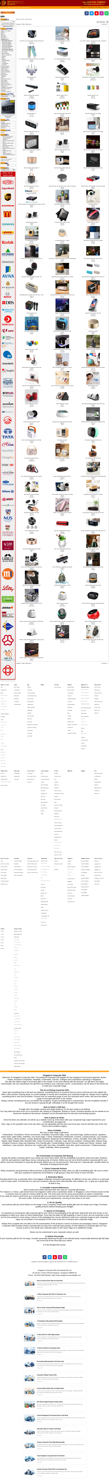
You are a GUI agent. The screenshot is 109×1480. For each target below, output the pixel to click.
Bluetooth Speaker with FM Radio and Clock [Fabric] (93, 131)
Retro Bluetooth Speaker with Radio (62, 458)
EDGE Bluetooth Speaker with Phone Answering (93, 240)
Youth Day (96, 705)
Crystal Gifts (16, 927)
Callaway (15, 886)
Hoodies (2, 694)
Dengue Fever (4, 752)
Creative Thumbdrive (85, 817)
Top (1, 7)
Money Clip (43, 767)
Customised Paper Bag (32, 692)
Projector (4, 56)
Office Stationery (71, 840)
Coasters (69, 692)
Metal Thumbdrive (84, 831)
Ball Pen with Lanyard (98, 750)
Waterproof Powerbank (18, 823)
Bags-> (3, 33)
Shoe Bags (29, 711)
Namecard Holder (44, 771)
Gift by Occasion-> (5, 66)
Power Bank (16, 813)
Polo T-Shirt (3, 714)
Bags (28, 684)
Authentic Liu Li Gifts (18, 867)
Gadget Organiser (31, 701)
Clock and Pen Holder (45, 754)
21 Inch (2, 869)
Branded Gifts (16, 871)
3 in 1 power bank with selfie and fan (62, 41)
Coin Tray (42, 832)
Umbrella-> (3, 90)
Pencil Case (29, 709)
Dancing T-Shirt (4, 712)
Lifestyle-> (3, 73)
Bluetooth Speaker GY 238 (93, 95)
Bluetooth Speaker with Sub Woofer (31, 186)
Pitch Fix (15, 903)
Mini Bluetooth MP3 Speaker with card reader (62, 331)
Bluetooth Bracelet (6, 42)
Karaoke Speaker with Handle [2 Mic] (93, 294)
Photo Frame (56, 781)
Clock (55, 754)
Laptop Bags (30, 703)
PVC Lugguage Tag (45, 821)
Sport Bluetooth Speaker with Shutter (31, 512)
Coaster (42, 756)
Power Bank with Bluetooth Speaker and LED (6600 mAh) (93, 403)
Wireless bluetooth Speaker (62, 603)
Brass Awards (17, 686)
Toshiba (15, 918)
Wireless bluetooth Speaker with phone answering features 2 (62, 621)
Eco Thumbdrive (84, 823)
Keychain (42, 836)
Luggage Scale (97, 819)
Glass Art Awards (17, 690)
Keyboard (83, 709)
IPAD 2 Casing (17, 875)
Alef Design (16, 873)
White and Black (44, 857)
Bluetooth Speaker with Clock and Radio (93, 113)
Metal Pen (96, 758)
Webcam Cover (44, 861)
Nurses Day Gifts (4, 759)
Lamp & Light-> (4, 69)
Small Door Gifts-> (5, 83)
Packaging (3, 76)
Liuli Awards (16, 694)
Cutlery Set (56, 758)
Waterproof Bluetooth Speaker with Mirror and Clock (31, 603)
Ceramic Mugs (70, 690)
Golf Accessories (57, 763)
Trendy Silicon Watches (45, 829)
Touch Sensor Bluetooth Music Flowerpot (62, 549)
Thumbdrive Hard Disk (85, 813)
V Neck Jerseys (4, 729)
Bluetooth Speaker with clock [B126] (31, 131)
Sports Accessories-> (6, 84)
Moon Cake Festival (98, 696)
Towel (2, 732)
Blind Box (3, 35)
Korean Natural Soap (18, 957)
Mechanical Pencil (97, 756)
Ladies (55, 771)
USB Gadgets (5, 63)
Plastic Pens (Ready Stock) (32, 823)
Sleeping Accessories (99, 827)
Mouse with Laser (31, 754)
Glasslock (16, 888)
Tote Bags (16, 901)
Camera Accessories (5, 817)
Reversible (3, 703)
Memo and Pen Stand (72, 834)
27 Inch (2, 873)
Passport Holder (44, 775)
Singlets (2, 727)
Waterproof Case (4, 831)
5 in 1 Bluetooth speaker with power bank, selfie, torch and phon (32, 59)
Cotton (2, 716)
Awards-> (3, 32)
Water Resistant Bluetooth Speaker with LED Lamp (93, 567)
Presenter (29, 756)
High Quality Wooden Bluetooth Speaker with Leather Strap (62, 294)
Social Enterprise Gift (45, 855)
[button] (83, 7)
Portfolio (42, 777)
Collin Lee (16, 940)
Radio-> (3, 57)
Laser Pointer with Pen (31, 752)
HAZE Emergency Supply (6, 756)
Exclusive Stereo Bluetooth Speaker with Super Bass (31, 258)
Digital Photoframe (57, 783)
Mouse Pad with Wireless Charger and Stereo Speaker (62, 385)
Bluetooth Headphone (7, 46)
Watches (56, 798)
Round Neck (3, 720)
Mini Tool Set (43, 842)
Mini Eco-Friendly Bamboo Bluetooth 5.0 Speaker (62, 367)
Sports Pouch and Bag (31, 715)
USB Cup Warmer (6, 60)
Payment (3, 122)
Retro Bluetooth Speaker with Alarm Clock (93, 440)
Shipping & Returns (6, 123)
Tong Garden (16, 916)
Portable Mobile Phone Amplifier (62, 403)
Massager (56, 775)
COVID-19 (3, 750)
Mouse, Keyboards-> (7, 55)
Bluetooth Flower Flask (31, 77)
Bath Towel (3, 734)
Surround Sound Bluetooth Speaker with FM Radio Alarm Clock (93, 530)
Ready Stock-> (4, 81)
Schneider (16, 908)
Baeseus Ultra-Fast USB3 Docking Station (8, 115)
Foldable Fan (56, 761)
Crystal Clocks (17, 933)
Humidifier (56, 767)
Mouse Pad (83, 711)
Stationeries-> (4, 86)
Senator (15, 910)
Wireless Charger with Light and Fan (62, 639)
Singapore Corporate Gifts (19, 961)
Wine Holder (29, 721)
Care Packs (56, 684)
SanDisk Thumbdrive (85, 840)
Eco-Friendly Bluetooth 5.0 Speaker (62, 240)
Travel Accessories (98, 813)
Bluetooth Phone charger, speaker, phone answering (93, 77)
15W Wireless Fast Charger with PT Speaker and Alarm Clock (31, 41)
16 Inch (2, 867)
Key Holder (43, 763)
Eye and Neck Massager (7, 50)
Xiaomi (15, 924)
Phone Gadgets (4, 825)
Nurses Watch (57, 802)
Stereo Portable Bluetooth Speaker (32, 530)
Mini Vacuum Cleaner (72, 836)
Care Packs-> (4, 36)
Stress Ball (43, 859)
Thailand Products (17, 965)
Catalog (4, 7)
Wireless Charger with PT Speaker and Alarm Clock (93, 639)
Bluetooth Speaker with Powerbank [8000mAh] (93, 167)
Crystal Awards (17, 688)
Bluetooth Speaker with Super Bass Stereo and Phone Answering (62, 186)
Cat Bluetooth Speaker (93, 204)
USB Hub (4, 64)
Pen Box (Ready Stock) (31, 821)
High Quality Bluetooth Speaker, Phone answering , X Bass (32, 294)
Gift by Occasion (97, 684)
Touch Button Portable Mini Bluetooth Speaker (32, 549)
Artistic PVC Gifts (44, 815)
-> (5, 39)
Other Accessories (98, 823)
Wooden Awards (17, 698)
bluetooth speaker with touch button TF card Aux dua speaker (93, 186)
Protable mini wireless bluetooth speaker (32, 421)
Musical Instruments (58, 777)
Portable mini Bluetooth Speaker (31, 403)
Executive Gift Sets (71, 828)
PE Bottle (69, 709)
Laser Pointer (30, 750)
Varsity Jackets (4, 696)
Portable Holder (4, 827)
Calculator (69, 815)
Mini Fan (42, 840)
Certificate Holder (44, 752)
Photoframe (16, 882)
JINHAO (15, 890)
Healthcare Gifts (4, 748)
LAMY (15, 895)
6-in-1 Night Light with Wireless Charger (62, 59)
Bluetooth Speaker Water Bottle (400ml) (62, 113)
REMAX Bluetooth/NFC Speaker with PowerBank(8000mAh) (93, 421)
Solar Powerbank (17, 819)
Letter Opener (70, 832)
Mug (68, 705)
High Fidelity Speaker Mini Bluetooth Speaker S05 (32, 276)
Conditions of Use (5, 126)
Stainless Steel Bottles (72, 713)
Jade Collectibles (17, 955)
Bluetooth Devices (17, 7)
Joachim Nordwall (17, 946)
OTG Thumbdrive (84, 836)
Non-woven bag (30, 707)
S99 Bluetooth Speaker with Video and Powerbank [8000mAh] (93, 476)
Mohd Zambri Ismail (18, 950)
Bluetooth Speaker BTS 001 (62, 95)
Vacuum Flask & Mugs (72, 719)
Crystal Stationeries (18, 935)
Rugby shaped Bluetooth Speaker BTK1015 (62, 476)
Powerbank (16, 817)
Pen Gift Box (96, 763)
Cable (2, 815)
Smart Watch (56, 804)
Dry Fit (2, 718)
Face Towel (3, 736)
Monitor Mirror (5, 53)
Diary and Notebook (45, 761)
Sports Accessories (58, 813)
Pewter (15, 959)
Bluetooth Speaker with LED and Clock (62, 149)
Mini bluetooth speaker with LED (93, 349)
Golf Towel (3, 738)
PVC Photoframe (44, 823)
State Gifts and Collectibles (19, 963)
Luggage (29, 705)
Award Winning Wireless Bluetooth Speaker (93, 59)
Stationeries (70, 813)
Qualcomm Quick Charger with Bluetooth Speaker (62, 421)
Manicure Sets (44, 838)
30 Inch (2, 875)
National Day (96, 698)
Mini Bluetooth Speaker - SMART (31, 349)
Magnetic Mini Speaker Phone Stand (62, 313)
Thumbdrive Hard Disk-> (7, 87)
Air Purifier (56, 750)
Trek (15, 920)
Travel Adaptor (97, 829)
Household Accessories (59, 765)
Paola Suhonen (17, 952)
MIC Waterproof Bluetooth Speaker (32, 331)
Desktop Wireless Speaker (93, 222)
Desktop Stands (4, 819)
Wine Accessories (58, 807)
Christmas (96, 692)
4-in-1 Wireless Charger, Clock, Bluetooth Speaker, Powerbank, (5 (93, 41)
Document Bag (30, 694)
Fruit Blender (70, 701)
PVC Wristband (44, 825)
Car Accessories (57, 752)
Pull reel (42, 848)
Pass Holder (43, 773)
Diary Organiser (71, 821)
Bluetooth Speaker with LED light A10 (31, 167)
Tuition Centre (97, 703)
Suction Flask (70, 715)
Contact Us (3, 127)
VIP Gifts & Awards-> (6, 91)
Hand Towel (3, 740)
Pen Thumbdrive (84, 838)
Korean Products (57, 769)
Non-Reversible (4, 701)
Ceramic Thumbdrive (85, 815)
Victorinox (16, 922)
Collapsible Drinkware (72, 694)
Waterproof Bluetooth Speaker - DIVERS (62, 585)
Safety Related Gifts (58, 792)
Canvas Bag (29, 688)
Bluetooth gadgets (6, 45)
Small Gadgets (44, 853)
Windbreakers (3, 698)
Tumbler (69, 717)
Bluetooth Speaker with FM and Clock (62, 131)
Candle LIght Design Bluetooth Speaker (62, 204)
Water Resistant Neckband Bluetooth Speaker (32, 585)
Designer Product (17, 938)
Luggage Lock (97, 817)
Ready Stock (29, 813)
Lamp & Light (16, 748)
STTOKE (15, 914)
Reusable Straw (71, 711)
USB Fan (4, 62)
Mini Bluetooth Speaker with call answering (62, 349)
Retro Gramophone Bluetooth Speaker (93, 458)
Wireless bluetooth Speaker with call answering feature (93, 603)
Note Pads (70, 838)
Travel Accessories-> (6, 88)
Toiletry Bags (30, 717)
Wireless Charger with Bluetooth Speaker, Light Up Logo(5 (32, 639)
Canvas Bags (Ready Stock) (33, 815)
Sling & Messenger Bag (32, 713)
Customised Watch (58, 800)
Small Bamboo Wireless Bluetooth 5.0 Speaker (93, 494)
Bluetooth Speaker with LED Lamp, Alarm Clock (93, 149)
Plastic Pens (96, 765)
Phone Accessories (5, 813)
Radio (82, 718)
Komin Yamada (16, 948)
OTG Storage (3, 823)
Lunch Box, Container (58, 773)
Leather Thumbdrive (85, 829)
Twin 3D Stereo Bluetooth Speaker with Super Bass (31, 567)
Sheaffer (16, 912)
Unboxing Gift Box (57, 796)
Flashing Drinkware (71, 698)
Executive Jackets (4, 692)
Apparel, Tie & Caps (5, 684)
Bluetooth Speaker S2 (31, 113)
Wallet (42, 779)
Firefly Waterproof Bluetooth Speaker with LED (93, 258)
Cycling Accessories (58, 817)
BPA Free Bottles (71, 688)
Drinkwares (70, 684)
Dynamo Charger (4, 821)
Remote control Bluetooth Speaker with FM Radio (31, 440)
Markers (96, 754)
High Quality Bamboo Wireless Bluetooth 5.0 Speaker (62, 276)
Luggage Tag (44, 765)
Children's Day (97, 688)
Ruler (42, 827)
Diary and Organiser (71, 819)
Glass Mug (70, 703)
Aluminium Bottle (71, 686)
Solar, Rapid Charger (5, 829)
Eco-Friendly (43, 834)
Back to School (97, 686)
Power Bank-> (4, 80)
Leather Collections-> (6, 71)
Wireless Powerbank (18, 825)
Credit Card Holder (44, 758)
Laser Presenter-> (5, 70)
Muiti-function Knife (44, 844)
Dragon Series (17, 892)
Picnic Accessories (58, 786)
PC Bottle (69, 707)
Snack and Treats (57, 686)
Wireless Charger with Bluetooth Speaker (93, 621)
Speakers (4, 59)
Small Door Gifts (44, 813)
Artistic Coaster (44, 817)
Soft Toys (56, 794)
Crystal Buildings (17, 931)
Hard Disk (83, 825)
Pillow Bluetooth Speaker (93, 385)
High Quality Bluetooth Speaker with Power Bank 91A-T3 (93, 276)
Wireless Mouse (84, 713)
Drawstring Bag (30, 696)
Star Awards (16, 696)
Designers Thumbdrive (85, 821)
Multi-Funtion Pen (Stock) (32, 819)
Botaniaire (16, 884)
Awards (15, 684)
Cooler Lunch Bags (31, 690)
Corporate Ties (4, 688)
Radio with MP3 (84, 720)
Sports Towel (3, 742)
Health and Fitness (4, 754)
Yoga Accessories (58, 809)
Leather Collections (45, 748)
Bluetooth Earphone (7, 43)
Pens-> (3, 77)
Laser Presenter (30, 748)
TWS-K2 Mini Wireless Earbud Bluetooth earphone (62, 567)
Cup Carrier (70, 696)
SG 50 (15, 942)
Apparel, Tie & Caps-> (6, 30)
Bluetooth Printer (6, 47)
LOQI (15, 899)
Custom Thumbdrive (85, 819)
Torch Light (16, 754)
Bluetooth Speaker (26, 7)
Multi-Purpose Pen (97, 761)
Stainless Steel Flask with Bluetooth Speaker (62, 512)
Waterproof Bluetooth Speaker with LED (93, 585)
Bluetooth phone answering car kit (62, 77)
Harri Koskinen (17, 944)
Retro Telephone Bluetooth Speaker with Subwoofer (31, 476)
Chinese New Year (98, 690)
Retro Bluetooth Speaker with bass (32, 458)
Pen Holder (70, 842)
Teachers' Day (97, 701)
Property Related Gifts (58, 788)
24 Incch (2, 871)
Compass (56, 815)
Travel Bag (29, 719)
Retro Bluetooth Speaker (62, 440)
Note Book (70, 823)
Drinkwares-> (4, 38)
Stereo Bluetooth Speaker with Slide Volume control (93, 512)
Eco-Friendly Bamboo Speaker (31, 240)
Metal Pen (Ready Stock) (32, 817)
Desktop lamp (16, 750)
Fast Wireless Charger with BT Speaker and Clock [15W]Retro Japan (62, 258)
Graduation (96, 694)
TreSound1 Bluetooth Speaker (93, 549)
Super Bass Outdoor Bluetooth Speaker (62, 530)
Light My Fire (16, 897)
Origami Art (56, 779)
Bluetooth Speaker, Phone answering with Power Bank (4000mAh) (31, 204)
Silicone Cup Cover (44, 851)
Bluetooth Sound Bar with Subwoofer (31, 95)
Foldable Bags (30, 698)
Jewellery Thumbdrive (85, 827)
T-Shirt (2, 710)
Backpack (29, 686)
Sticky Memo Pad (71, 844)
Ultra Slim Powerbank (18, 821)
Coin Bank (56, 756)
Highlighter (70, 830)
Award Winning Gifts (18, 869)
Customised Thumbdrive (45, 819)
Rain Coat (2, 879)
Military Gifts (4, 74)
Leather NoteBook (17, 877)
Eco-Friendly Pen (97, 752)
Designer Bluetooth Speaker (31, 222)
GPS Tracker (5, 52)
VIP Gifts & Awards (18, 865)
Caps (2, 686)
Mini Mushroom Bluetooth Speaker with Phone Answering (93, 367)
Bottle (2, 877)
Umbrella (2, 865)
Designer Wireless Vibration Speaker (62, 222)
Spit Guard (3, 708)
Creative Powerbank (18, 815)
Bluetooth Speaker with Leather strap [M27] (31, 149)
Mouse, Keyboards (85, 707)
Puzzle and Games (58, 790)
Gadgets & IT (10, 7)
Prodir (15, 906)
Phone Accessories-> (6, 79)
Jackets (2, 690)
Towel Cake (3, 744)
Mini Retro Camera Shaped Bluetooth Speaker (32, 385)
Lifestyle (56, 748)
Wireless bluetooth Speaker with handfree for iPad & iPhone (31, 621)
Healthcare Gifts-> (5, 67)
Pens (95, 748)
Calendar (69, 817)
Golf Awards (16, 692)
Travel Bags (96, 831)
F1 (54, 819)
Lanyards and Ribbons (5, 705)
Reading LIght (16, 752)
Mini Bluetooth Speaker (93, 331)
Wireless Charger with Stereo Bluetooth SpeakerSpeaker (31, 657)
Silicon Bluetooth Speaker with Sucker (31, 494)
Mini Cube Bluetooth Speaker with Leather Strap (31, 367)
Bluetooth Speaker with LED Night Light (62, 167)
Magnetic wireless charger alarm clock (93, 313)
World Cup (56, 821)
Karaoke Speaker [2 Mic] (31, 313)
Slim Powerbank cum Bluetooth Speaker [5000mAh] (62, 494)
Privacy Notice (4, 125)
